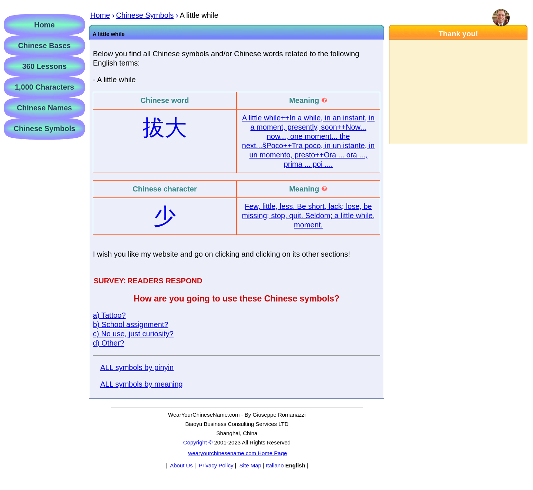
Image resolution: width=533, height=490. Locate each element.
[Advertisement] (458, 92)
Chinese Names (44, 108)
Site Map (250, 465)
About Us (181, 465)
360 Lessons (44, 66)
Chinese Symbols (45, 128)
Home (44, 25)
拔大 (165, 127)
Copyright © (197, 442)
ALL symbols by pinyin (137, 367)
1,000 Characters (44, 87)
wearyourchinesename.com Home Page (237, 453)
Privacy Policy (216, 465)
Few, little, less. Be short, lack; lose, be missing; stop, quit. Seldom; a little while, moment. (308, 215)
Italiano (275, 465)
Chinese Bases (44, 45)
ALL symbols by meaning (141, 384)
